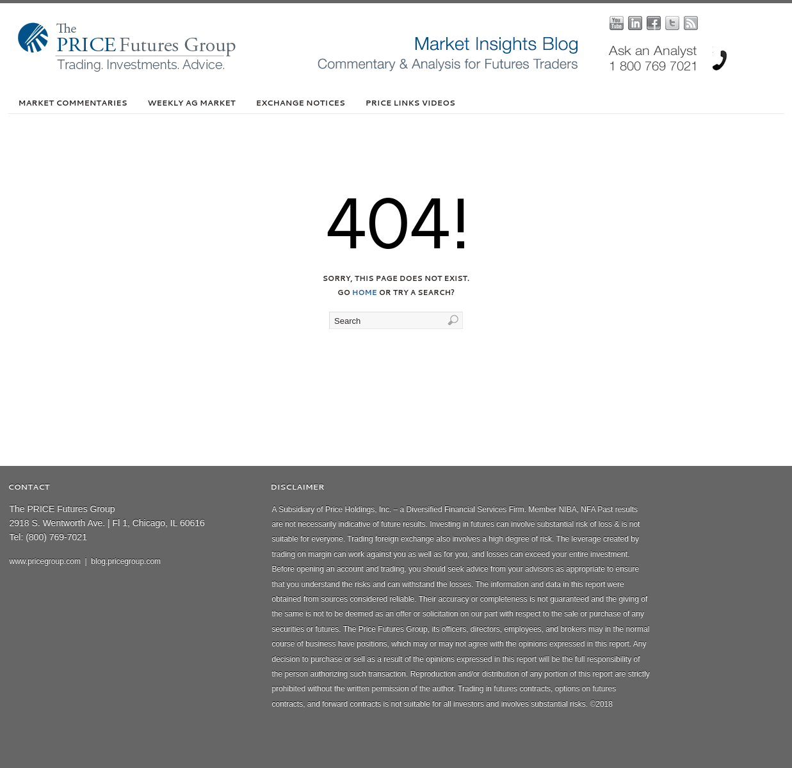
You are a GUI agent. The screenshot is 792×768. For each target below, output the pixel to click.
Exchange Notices (300, 102)
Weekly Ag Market (192, 102)
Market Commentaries (73, 102)
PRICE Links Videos (410, 102)
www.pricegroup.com (45, 561)
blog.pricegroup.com (126, 561)
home (364, 292)
